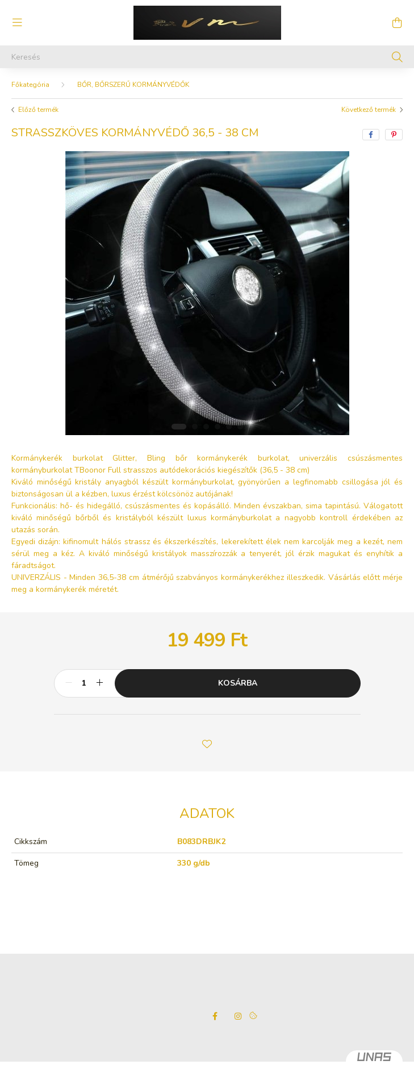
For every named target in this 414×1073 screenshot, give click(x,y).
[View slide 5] (229, 426)
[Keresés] (207, 56)
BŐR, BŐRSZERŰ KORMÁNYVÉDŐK (133, 84)
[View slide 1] (179, 426)
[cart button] (397, 22)
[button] (207, 743)
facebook (215, 1016)
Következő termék (368, 109)
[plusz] (99, 683)
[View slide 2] (195, 426)
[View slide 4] (217, 426)
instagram (238, 1016)
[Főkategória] (30, 84)
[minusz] (68, 683)
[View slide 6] (240, 426)
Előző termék (38, 109)
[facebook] (370, 134)
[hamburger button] (17, 22)
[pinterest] (394, 134)
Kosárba (237, 683)
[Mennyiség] (84, 683)
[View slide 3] (206, 426)
